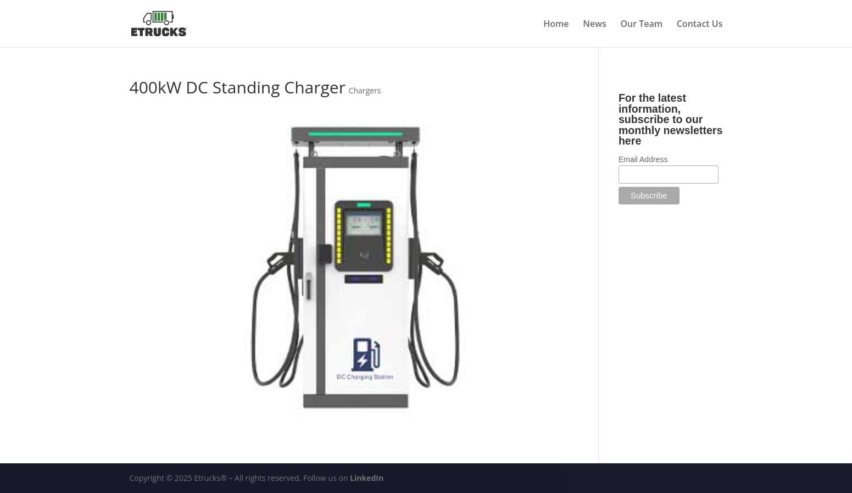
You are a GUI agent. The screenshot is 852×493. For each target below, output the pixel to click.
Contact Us (700, 25)
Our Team (641, 25)
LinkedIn (366, 478)
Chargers (365, 90)
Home (556, 25)
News (594, 25)
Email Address (643, 159)
